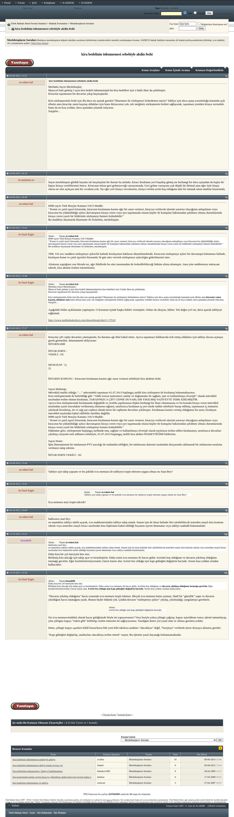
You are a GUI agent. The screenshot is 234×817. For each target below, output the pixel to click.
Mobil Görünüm (217, 805)
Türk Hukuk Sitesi (18, 812)
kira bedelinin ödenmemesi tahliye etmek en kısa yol (38, 765)
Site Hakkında (44, 812)
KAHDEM (68, 2)
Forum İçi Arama (224, 13)
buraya (109, 800)
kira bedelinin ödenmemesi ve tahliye (30, 782)
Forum (21, 2)
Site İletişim (60, 812)
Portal (7, 2)
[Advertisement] (80, 141)
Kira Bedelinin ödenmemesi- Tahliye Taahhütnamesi (38, 771)
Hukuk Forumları (58, 23)
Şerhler (175, 8)
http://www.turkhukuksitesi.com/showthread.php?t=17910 (82, 320)
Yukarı (14, 805)
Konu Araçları (152, 69)
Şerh (34, 2)
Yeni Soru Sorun (39, 43)
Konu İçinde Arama (179, 69)
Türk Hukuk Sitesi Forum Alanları (29, 23)
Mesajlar (164, 8)
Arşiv (32, 812)
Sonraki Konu (124, 714)
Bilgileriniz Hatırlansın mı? (213, 24)
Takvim (78, 8)
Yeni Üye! (28, 8)
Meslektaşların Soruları (82, 23)
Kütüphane (49, 2)
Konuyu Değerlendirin (210, 69)
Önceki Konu (109, 714)
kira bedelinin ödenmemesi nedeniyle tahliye (34, 759)
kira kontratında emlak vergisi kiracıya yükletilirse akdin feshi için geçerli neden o (52, 777)
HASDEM (86, 2)
